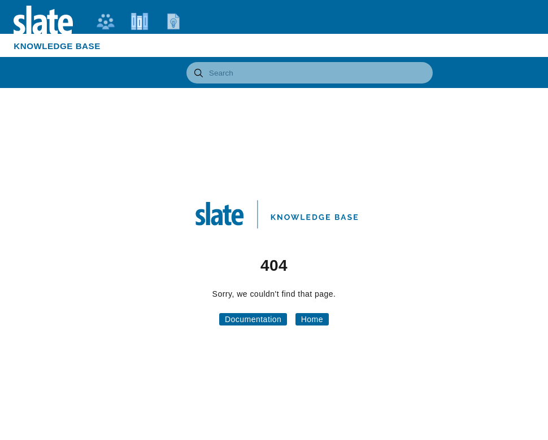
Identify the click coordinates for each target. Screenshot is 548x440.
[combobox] (309, 72)
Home (312, 319)
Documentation (253, 319)
